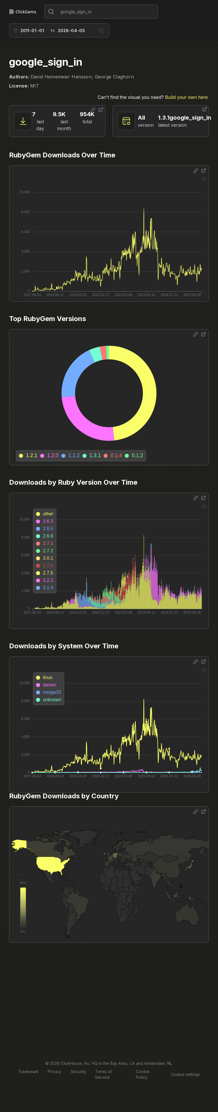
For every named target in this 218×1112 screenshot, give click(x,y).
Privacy (55, 1071)
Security (78, 1071)
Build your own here (186, 97)
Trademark (28, 1071)
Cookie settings (185, 1074)
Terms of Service (103, 1074)
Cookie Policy (143, 1074)
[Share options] (93, 110)
